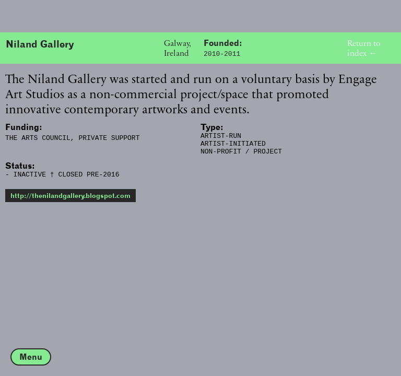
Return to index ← (363, 48)
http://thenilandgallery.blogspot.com (70, 202)
